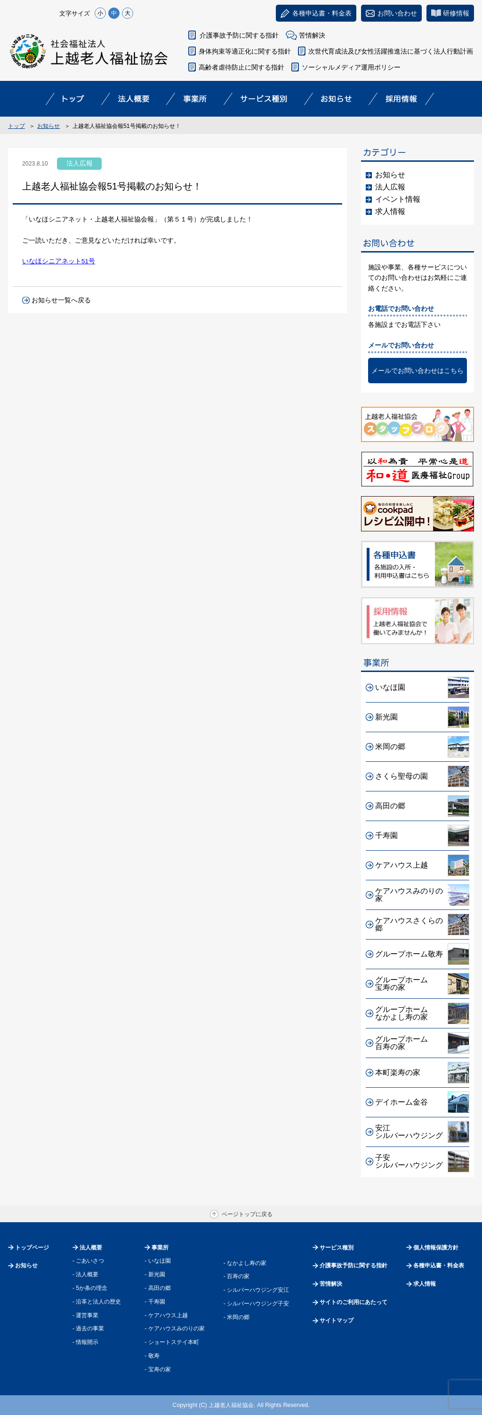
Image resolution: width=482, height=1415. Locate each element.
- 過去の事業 (88, 1328)
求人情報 (390, 211)
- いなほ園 (157, 1260)
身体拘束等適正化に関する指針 (245, 51)
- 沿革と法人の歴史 (96, 1301)
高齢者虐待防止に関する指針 (241, 67)
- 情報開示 (85, 1342)
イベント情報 (397, 199)
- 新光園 (155, 1274)
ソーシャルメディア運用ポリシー (351, 67)
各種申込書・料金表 (438, 1265)
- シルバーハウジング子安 (256, 1303)
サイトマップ (336, 1320)
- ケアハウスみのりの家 (174, 1328)
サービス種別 (336, 1247)
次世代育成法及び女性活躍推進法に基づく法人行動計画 (390, 51)
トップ (16, 126)
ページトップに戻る (247, 1214)
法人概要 (91, 1247)
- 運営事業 (85, 1315)
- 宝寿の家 (157, 1369)
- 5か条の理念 (89, 1288)
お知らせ (48, 126)
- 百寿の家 (236, 1276)
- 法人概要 (85, 1274)
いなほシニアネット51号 (58, 261)
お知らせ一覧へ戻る (61, 300)
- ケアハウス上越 (166, 1315)
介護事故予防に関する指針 (239, 35)
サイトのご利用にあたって (353, 1302)
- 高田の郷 (157, 1288)
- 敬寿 (152, 1355)
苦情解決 (312, 35)
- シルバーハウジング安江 (256, 1290)
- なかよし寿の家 (245, 1263)
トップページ (32, 1247)
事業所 (160, 1247)
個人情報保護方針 (435, 1247)
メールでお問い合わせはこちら (417, 370)
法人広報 (390, 187)
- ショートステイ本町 (172, 1342)
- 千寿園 (155, 1301)
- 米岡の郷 (236, 1317)
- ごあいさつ (88, 1260)
